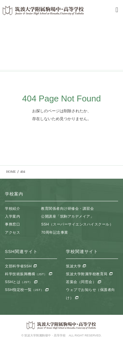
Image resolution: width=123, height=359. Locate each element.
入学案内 (12, 216)
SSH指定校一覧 (24, 290)
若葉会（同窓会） (81, 282)
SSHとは (18, 282)
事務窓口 (12, 224)
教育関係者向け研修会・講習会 (67, 208)
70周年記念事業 (54, 232)
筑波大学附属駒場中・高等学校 (43, 10)
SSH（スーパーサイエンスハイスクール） (77, 224)
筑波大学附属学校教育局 (87, 274)
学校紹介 (12, 208)
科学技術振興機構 (26, 274)
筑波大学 (73, 266)
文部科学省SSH (18, 266)
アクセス (12, 232)
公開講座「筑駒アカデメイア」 (67, 216)
